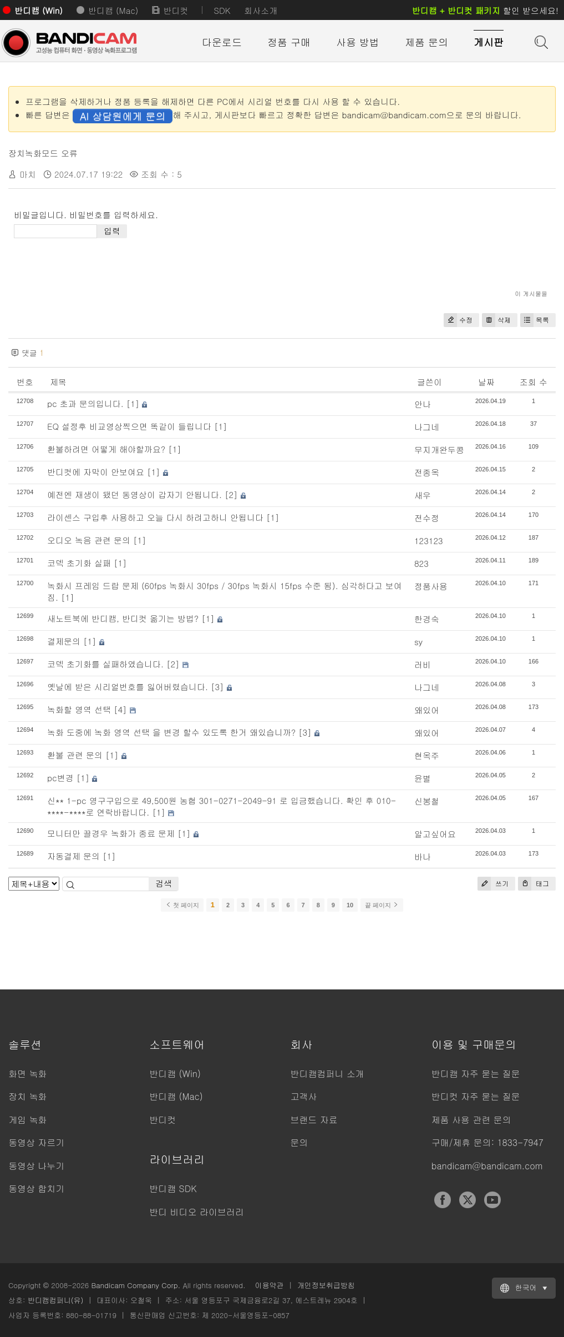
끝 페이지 (382, 905)
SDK (222, 10)
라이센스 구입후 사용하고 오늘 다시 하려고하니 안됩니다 (155, 517)
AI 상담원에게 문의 (122, 116)
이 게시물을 (531, 293)
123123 (428, 540)
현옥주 (426, 755)
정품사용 (431, 586)
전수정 (426, 518)
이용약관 (269, 1285)
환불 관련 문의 (75, 755)
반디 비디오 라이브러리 (196, 1211)
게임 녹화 (27, 1119)
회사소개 (260, 10)
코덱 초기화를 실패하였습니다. (105, 664)
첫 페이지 (182, 905)
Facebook (442, 1200)
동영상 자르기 (36, 1142)
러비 (422, 664)
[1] (133, 403)
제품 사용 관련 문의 (471, 1119)
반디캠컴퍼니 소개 (327, 1073)
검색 (163, 883)
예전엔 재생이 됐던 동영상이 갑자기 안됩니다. (134, 494)
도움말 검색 (540, 41)
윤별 (422, 778)
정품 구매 (289, 42)
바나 (422, 856)
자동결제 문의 (73, 856)
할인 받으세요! (485, 10)
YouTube (492, 1200)
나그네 (426, 427)
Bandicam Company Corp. (135, 1285)
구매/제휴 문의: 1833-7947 (487, 1142)
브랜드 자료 (314, 1119)
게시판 (489, 42)
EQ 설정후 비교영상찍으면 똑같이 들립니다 (129, 426)
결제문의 (63, 641)
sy (418, 641)
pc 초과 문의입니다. (85, 403)
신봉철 (426, 801)
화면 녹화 (27, 1073)
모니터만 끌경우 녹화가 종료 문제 (111, 833)
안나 (422, 404)
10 (350, 905)
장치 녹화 (27, 1096)
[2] (231, 494)
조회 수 (533, 382)
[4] (120, 709)
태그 (533, 884)
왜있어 (426, 710)
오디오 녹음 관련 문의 (88, 540)
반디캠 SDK (172, 1188)
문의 (299, 1142)
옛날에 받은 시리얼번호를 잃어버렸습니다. (127, 686)
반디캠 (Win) (38, 10)
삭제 (496, 320)
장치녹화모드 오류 (43, 153)
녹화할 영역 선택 (79, 709)
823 (421, 563)
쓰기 (493, 884)
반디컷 (175, 10)
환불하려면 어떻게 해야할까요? (106, 449)
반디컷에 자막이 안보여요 (95, 472)
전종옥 (426, 472)
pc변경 (60, 777)
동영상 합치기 (36, 1188)
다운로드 (222, 42)
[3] (217, 686)
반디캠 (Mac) (113, 10)
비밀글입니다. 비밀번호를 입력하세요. (86, 214)
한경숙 (426, 619)
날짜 (486, 382)
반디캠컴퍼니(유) (56, 1300)
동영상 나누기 (36, 1165)
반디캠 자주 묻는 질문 (475, 1073)
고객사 (304, 1096)
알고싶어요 (435, 834)
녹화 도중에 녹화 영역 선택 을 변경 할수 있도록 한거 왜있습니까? (171, 732)
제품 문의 (426, 42)
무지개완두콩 (439, 449)
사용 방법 (357, 42)
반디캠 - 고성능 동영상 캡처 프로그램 (69, 43)
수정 (458, 320)
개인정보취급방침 (326, 1285)
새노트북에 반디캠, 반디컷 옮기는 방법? (123, 618)
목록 (534, 320)
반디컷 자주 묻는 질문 (475, 1096)
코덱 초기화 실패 (79, 563)
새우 (422, 495)
